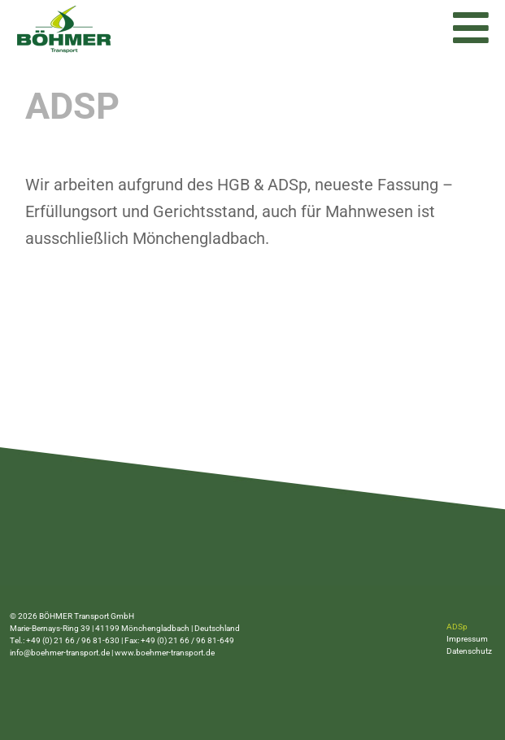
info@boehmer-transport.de (60, 652)
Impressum (467, 638)
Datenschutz (469, 650)
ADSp (457, 626)
